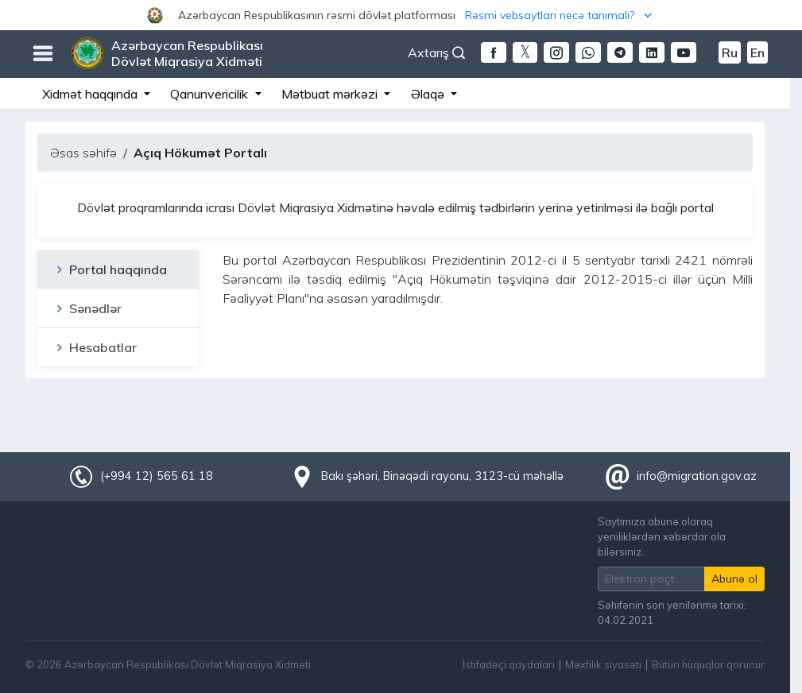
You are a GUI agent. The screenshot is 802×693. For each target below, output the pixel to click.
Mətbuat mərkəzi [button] (331, 94)
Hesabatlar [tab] (95, 347)
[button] (401, 15)
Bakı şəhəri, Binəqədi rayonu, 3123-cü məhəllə (442, 476)
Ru (730, 52)
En (757, 52)
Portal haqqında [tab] (110, 269)
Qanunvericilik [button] (210, 94)
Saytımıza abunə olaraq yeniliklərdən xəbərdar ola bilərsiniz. (662, 536)
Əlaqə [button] (429, 94)
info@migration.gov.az (697, 476)
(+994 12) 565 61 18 (156, 476)
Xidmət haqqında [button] (91, 94)
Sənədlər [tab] (87, 308)
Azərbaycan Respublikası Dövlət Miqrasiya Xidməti (187, 53)
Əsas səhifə (83, 153)
